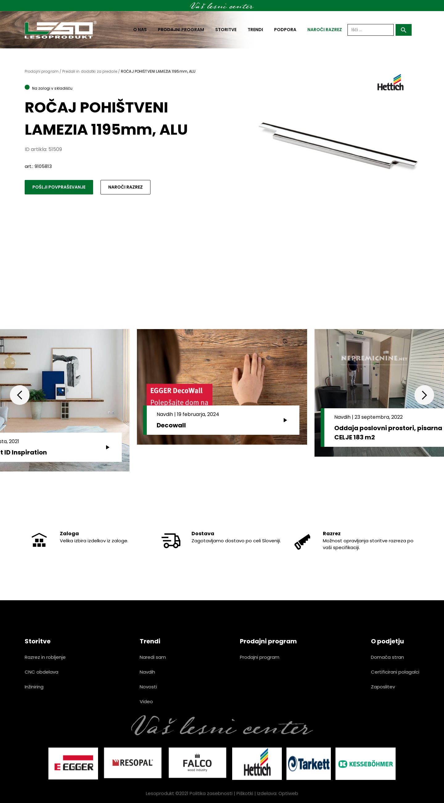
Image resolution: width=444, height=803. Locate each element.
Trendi (255, 29)
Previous (20, 395)
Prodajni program (181, 29)
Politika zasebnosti (211, 793)
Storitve (225, 29)
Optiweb (288, 793)
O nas (140, 29)
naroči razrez (324, 29)
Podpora (285, 29)
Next (424, 395)
